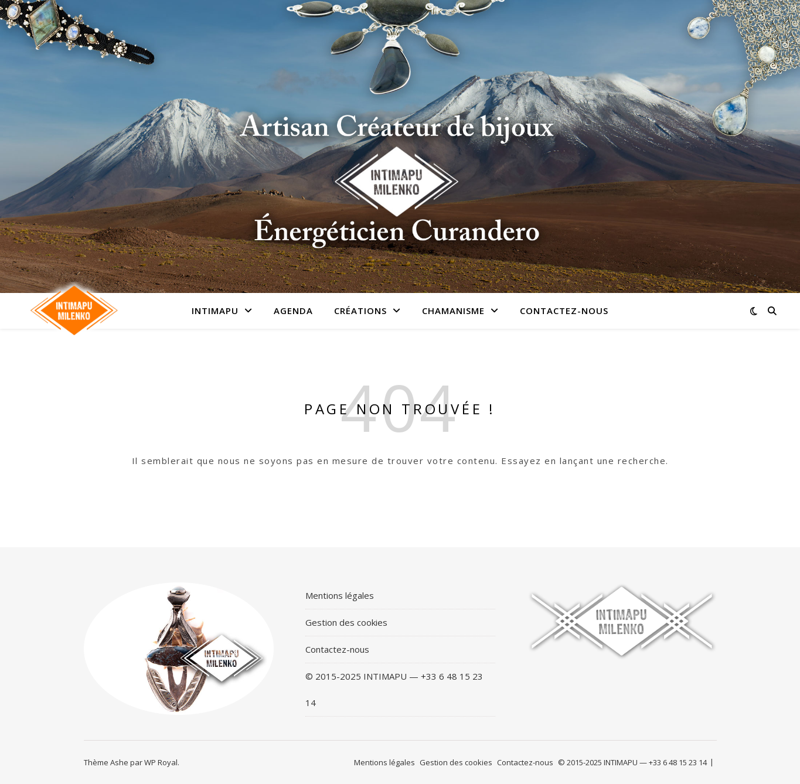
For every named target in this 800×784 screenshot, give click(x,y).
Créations (360, 310)
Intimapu (215, 310)
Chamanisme (453, 310)
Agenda (293, 310)
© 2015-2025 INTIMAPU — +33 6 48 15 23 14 (394, 689)
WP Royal (161, 762)
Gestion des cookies (346, 622)
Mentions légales (339, 595)
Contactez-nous (564, 310)
